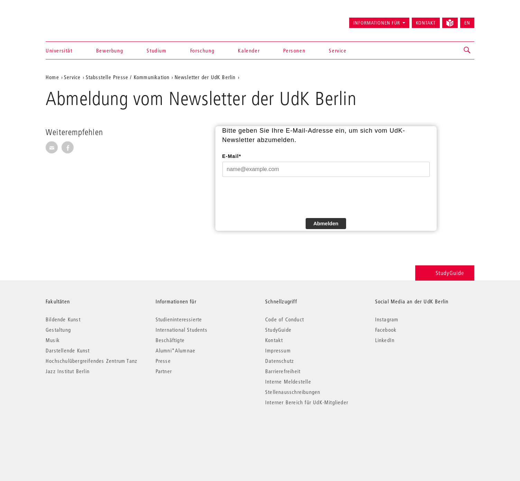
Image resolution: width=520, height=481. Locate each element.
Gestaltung (58, 329)
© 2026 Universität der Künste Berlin (82, 431)
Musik (53, 340)
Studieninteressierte (179, 319)
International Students (181, 329)
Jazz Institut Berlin (68, 371)
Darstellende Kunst (68, 350)
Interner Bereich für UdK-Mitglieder (306, 402)
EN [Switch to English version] (467, 23)
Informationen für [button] (376, 23)
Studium (156, 50)
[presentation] (274, 196)
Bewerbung (109, 50)
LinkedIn (385, 340)
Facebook (386, 329)
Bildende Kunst (63, 319)
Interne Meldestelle (288, 381)
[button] (467, 50)
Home (52, 77)
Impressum (278, 350)
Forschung (202, 50)
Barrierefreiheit (282, 371)
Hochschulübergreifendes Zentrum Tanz (91, 360)
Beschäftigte (170, 340)
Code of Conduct (284, 319)
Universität (59, 50)
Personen (294, 50)
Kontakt (426, 23)
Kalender (249, 50)
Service (337, 50)
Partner (164, 371)
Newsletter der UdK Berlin (205, 77)
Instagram (387, 319)
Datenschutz (279, 360)
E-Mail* (231, 156)
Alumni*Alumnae (176, 350)
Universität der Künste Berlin (73, 19)
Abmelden (325, 223)
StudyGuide (445, 272)
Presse (163, 360)
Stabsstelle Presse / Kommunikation (128, 77)
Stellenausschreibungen (292, 391)
